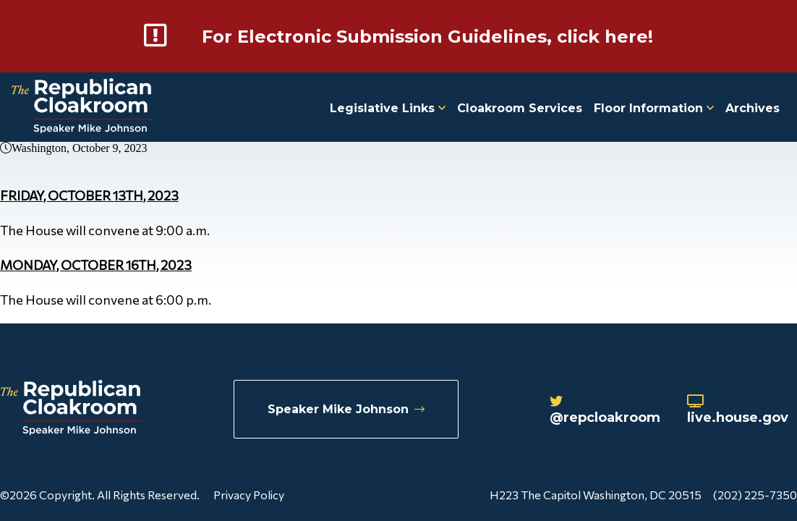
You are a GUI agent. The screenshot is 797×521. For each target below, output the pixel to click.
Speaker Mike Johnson (346, 409)
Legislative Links (388, 108)
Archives (752, 108)
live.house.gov (737, 410)
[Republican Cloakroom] (82, 107)
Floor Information (654, 108)
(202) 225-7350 (755, 494)
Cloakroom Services (519, 108)
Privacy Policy (248, 494)
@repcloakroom (605, 410)
